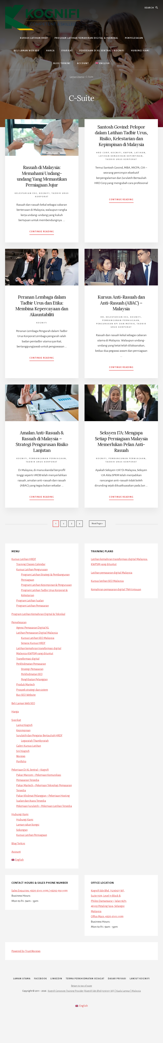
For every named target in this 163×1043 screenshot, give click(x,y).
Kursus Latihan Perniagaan (32, 843)
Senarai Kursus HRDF (34, 646)
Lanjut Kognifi (25, 728)
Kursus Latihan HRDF (24, 557)
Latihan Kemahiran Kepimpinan (121, 161)
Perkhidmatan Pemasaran (32, 667)
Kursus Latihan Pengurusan (33, 567)
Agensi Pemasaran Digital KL (34, 631)
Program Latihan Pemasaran (34, 609)
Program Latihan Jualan (31, 604)
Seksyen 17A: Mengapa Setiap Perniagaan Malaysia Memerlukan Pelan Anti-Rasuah (121, 440)
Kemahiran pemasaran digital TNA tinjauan (118, 587)
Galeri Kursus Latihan (29, 749)
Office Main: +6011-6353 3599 (108, 925)
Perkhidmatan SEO (32, 677)
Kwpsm (128, 158)
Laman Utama (77, 77)
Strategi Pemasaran (33, 672)
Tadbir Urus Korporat (121, 165)
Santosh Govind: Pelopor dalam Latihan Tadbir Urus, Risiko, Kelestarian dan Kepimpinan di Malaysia (121, 138)
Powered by (27, 960)
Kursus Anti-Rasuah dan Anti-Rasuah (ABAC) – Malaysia (121, 302)
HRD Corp (102, 158)
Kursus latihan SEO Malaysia (108, 579)
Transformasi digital (28, 662)
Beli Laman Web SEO (24, 706)
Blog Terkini (18, 852)
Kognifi (44, 193)
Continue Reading (41, 231)
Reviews (21, 759)
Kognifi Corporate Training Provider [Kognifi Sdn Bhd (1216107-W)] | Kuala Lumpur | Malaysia (94, 1019)
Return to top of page (81, 1014)
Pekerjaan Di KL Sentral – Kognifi (31, 773)
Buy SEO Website (26, 698)
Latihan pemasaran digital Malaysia (113, 570)
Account (16, 860)
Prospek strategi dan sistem (33, 693)
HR (102, 316)
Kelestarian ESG (26, 193)
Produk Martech (26, 688)
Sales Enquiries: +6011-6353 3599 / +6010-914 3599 (41, 899)
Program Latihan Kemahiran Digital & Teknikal (40, 617)
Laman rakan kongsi (28, 833)
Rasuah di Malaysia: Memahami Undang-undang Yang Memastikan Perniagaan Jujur (41, 175)
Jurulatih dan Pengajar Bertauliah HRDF (40, 739)
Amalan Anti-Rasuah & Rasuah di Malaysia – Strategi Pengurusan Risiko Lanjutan (41, 440)
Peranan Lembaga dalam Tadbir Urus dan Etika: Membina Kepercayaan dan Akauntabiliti (41, 305)
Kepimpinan (24, 733)
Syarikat (16, 723)
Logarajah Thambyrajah (36, 744)
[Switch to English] (102, 63)
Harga (15, 715)
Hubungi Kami (20, 823)
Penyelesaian (19, 625)
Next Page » (97, 523)
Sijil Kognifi (23, 754)
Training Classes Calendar (31, 562)
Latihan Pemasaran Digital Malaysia (38, 636)
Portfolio (21, 764)
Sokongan (22, 838)
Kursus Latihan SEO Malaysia (38, 641)
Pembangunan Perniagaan (120, 320)
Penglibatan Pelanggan (35, 682)
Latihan (139, 158)
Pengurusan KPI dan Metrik (115, 323)
